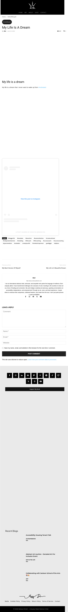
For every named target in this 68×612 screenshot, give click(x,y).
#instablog (20, 241)
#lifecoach (28, 241)
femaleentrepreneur (38, 243)
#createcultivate (50, 238)
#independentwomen (9, 241)
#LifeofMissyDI (12, 17)
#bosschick (28, 238)
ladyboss (56, 243)
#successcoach (47, 241)
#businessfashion (39, 238)
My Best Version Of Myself (11, 268)
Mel (5, 31)
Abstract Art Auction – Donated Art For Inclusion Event (40, 555)
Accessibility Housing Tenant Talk (38, 535)
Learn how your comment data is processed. (42, 359)
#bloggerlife (11, 238)
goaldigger (49, 243)
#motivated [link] (42, 87)
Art (27, 579)
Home (4, 17)
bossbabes (17, 243)
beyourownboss (7, 243)
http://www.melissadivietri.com (34, 280)
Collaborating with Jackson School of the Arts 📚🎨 (43, 574)
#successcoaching (59, 241)
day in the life (30, 560)
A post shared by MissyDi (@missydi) (30, 232)
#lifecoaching (37, 241)
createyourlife (26, 243)
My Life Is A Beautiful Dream (56, 268)
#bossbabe (20, 238)
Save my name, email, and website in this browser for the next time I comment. (29, 348)
